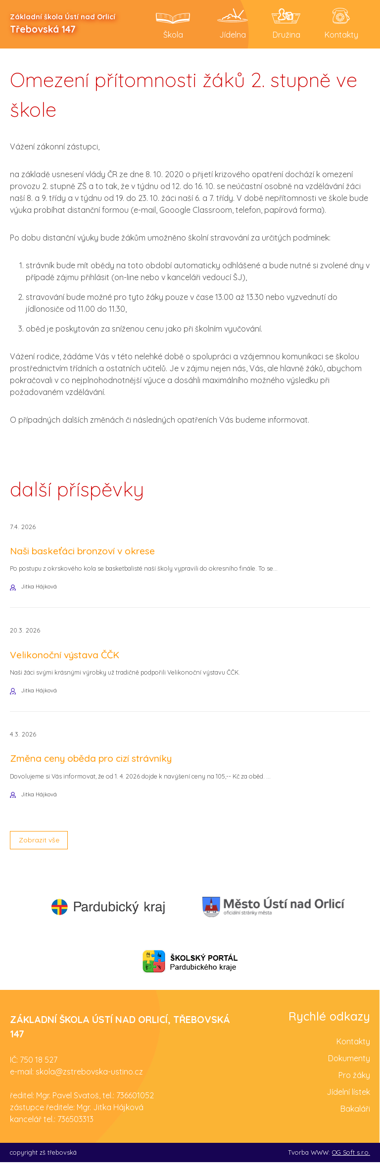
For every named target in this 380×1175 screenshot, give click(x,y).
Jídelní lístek (348, 1105)
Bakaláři (355, 1121)
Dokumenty (349, 1071)
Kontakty (353, 1054)
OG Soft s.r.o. (351, 1165)
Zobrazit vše (42, 851)
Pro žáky (354, 1088)
